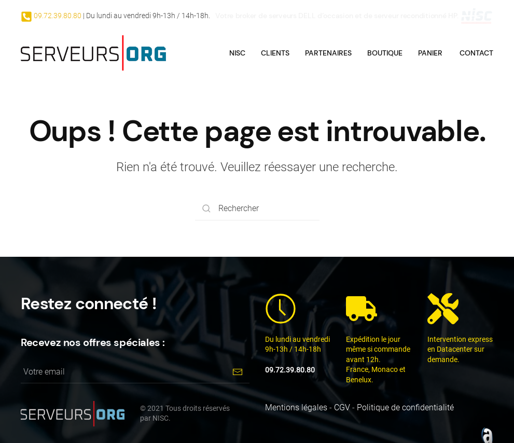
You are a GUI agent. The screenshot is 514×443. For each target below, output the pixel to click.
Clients (275, 53)
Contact (476, 53)
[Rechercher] (257, 208)
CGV (342, 407)
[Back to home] (93, 53)
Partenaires (328, 53)
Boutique (384, 53)
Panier (430, 53)
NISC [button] (237, 53)
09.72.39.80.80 (56, 15)
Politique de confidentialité (405, 407)
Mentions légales (296, 407)
